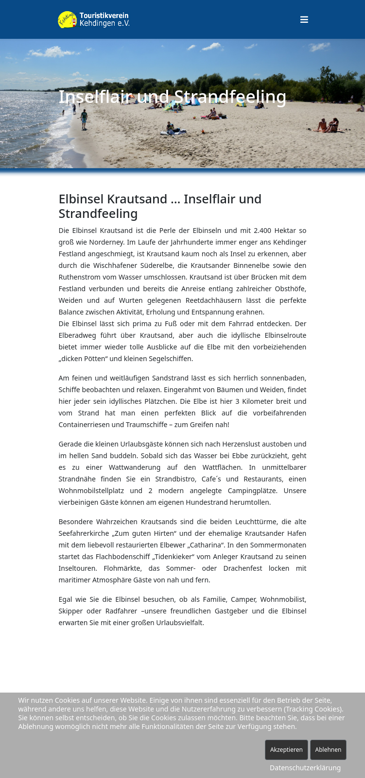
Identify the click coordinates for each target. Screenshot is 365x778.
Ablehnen (328, 749)
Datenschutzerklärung (305, 767)
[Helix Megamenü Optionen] (304, 19)
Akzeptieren (286, 749)
